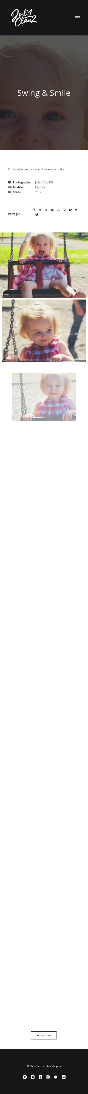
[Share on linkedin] (58, 210)
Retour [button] (44, 1035)
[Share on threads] (46, 210)
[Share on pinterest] (52, 210)
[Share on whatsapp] (64, 210)
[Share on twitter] (40, 210)
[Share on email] (36, 214)
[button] (77, 17)
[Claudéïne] (44, 17)
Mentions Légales (52, 1066)
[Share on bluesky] (70, 210)
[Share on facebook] (34, 210)
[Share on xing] (76, 210)
